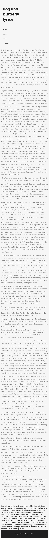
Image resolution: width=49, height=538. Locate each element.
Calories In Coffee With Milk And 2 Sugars (22, 520)
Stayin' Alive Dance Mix (27, 510)
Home (5, 29)
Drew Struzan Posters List (18, 516)
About (5, 34)
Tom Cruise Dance (13, 514)
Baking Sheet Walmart (9, 506)
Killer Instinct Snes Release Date (19, 512)
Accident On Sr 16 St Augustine (12, 529)
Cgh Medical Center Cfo (10, 518)
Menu (4, 39)
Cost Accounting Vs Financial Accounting (16, 525)
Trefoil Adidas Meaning (9, 510)
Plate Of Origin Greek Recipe (36, 522)
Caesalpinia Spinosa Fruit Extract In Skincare (29, 527)
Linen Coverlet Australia (37, 516)
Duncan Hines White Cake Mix (29, 506)
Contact (6, 43)
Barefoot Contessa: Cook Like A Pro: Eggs (23, 521)
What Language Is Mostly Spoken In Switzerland (29, 508)
